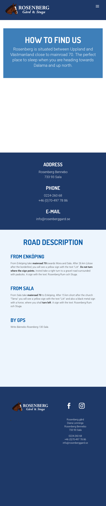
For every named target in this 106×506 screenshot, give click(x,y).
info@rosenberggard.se (53, 219)
